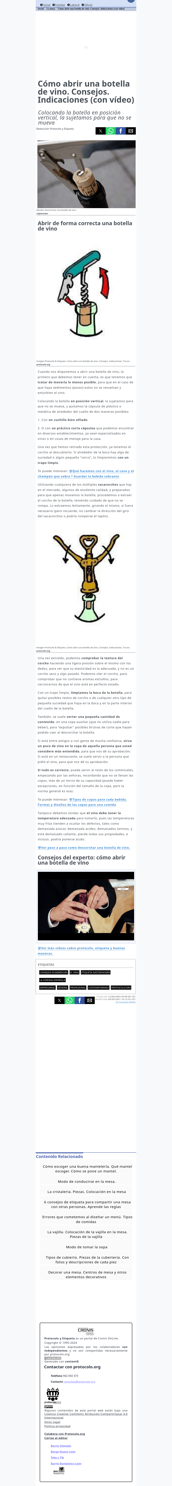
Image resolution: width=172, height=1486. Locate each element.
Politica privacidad (57, 1426)
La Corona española (52, 980)
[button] (101, 131)
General (63, 987)
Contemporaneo (98, 987)
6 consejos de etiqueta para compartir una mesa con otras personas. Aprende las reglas (87, 1204)
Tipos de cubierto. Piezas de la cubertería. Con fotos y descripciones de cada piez (87, 1259)
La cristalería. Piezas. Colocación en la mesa (87, 1191)
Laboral (74, 5)
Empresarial (47, 987)
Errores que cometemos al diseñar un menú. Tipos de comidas (87, 1219)
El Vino (74, 972)
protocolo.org (121, 987)
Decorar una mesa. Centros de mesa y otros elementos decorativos (87, 1274)
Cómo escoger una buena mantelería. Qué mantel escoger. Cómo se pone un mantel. (87, 1168)
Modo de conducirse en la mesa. (87, 1181)
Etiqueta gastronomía (95, 972)
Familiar (60, 5)
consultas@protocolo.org (79, 1382)
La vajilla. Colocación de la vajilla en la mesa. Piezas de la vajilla (87, 1234)
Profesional (78, 987)
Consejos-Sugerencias (54, 972)
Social (46, 5)
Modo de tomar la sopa (87, 1247)
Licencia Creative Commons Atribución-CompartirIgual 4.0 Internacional (86, 1415)
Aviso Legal (52, 1422)
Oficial (88, 5)
